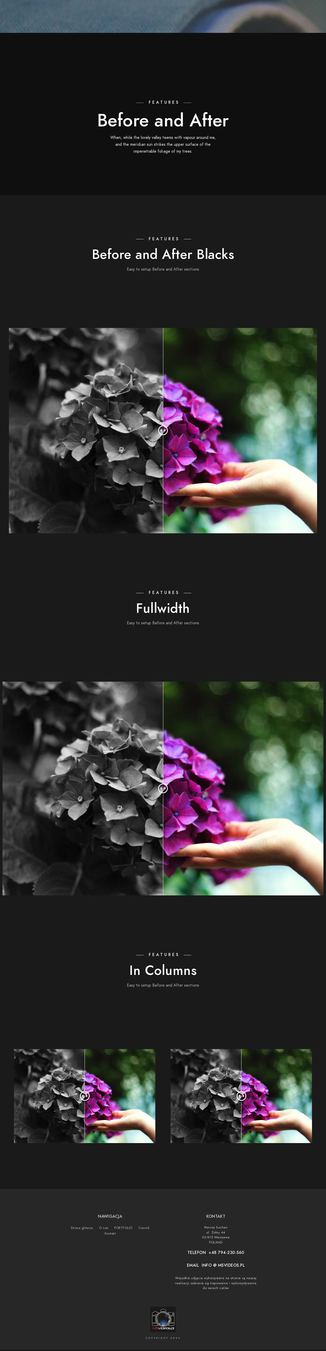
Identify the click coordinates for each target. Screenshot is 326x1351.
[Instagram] (288, 10)
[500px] (306, 10)
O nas (227, 21)
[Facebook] (270, 10)
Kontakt (300, 21)
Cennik (276, 21)
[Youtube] (279, 10)
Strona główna (197, 21)
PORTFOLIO (251, 21)
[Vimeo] (297, 10)
